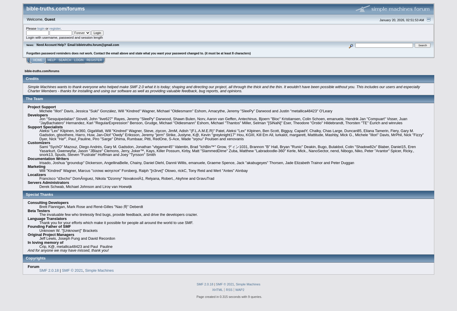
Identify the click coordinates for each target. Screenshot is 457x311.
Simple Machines (99, 270)
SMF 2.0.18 (49, 270)
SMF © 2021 (72, 270)
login (41, 28)
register (55, 28)
